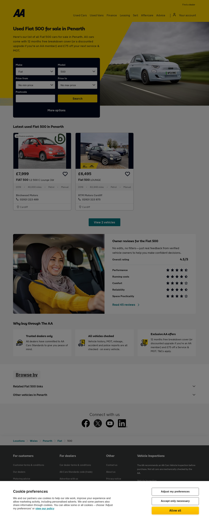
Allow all (175, 510)
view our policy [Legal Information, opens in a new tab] (44, 508)
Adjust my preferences (175, 491)
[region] (104, 500)
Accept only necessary (175, 501)
